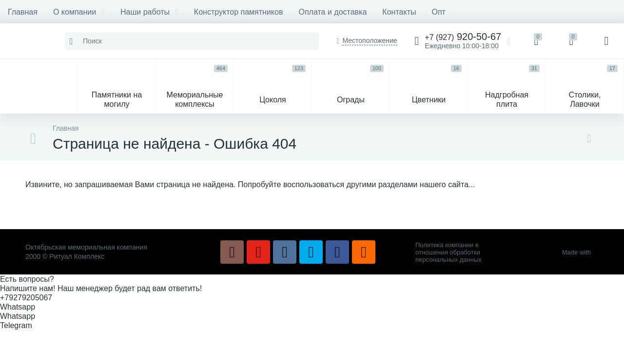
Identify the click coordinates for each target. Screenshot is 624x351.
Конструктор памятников (238, 12)
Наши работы (149, 12)
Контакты (399, 12)
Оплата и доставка (332, 12)
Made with (580, 252)
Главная (23, 12)
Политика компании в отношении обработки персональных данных (448, 252)
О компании (79, 12)
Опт (438, 12)
